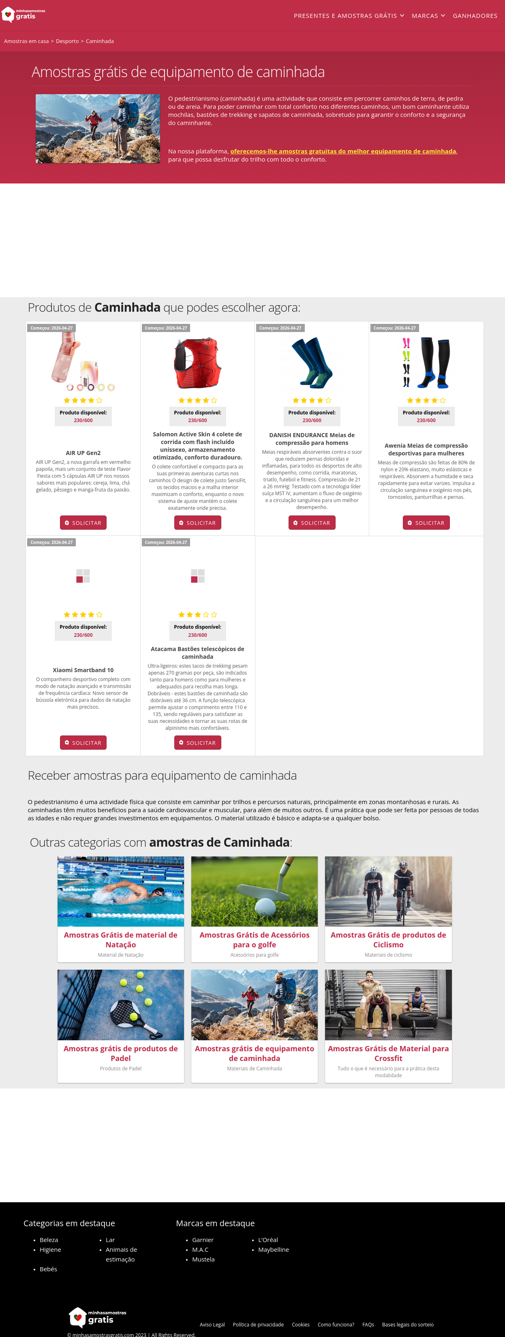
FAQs (368, 1305)
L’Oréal (268, 1220)
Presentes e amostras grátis (345, 15)
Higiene (50, 1230)
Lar (110, 1220)
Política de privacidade (258, 1305)
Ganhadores (475, 15)
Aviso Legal (212, 1305)
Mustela (203, 1240)
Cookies (301, 1305)
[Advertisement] (252, 240)
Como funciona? (336, 1305)
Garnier (203, 1220)
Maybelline (273, 1230)
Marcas (425, 15)
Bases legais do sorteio (408, 1305)
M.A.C (200, 1230)
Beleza (49, 1220)
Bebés (48, 1249)
